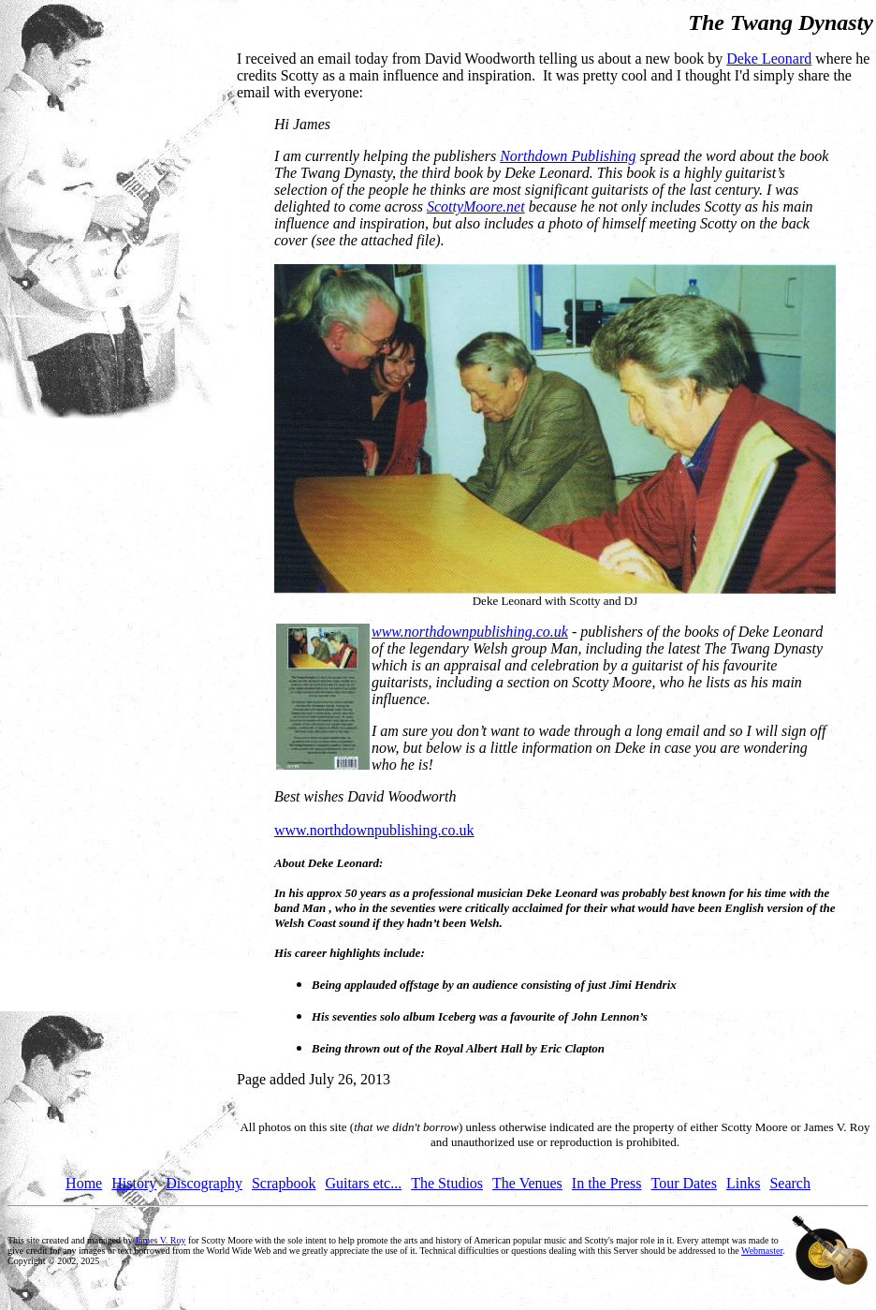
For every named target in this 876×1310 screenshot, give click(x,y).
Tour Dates (684, 1183)
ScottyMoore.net (476, 206)
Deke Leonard (768, 58)
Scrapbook (283, 1183)
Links (743, 1183)
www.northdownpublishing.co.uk (470, 632)
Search (789, 1183)
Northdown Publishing (567, 156)
